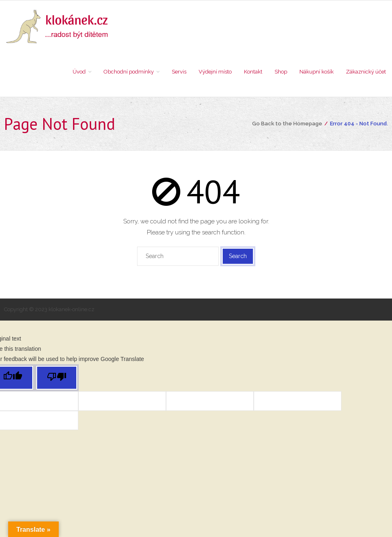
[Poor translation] (56, 378)
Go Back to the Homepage (287, 123)
